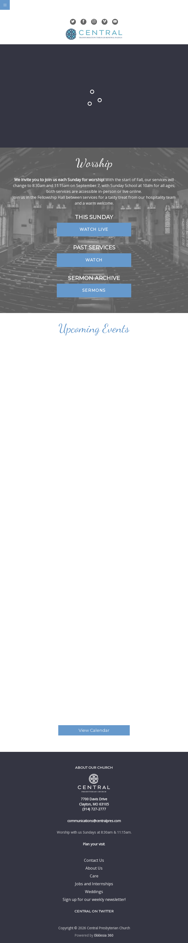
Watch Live (94, 229)
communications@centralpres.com (94, 820)
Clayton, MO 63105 (94, 804)
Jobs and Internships (94, 883)
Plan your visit (94, 844)
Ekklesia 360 (103, 935)
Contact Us (94, 860)
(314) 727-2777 (94, 809)
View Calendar (94, 730)
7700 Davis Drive (94, 799)
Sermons (94, 290)
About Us (94, 868)
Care (94, 876)
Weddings (94, 891)
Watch (94, 260)
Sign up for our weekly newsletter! (94, 899)
